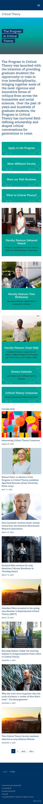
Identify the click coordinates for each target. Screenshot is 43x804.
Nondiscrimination (8, 791)
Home (5, 772)
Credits (12, 772)
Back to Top (37, 801)
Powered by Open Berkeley (11, 785)
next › (25, 751)
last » (32, 751)
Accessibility (6, 788)
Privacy (5, 794)
